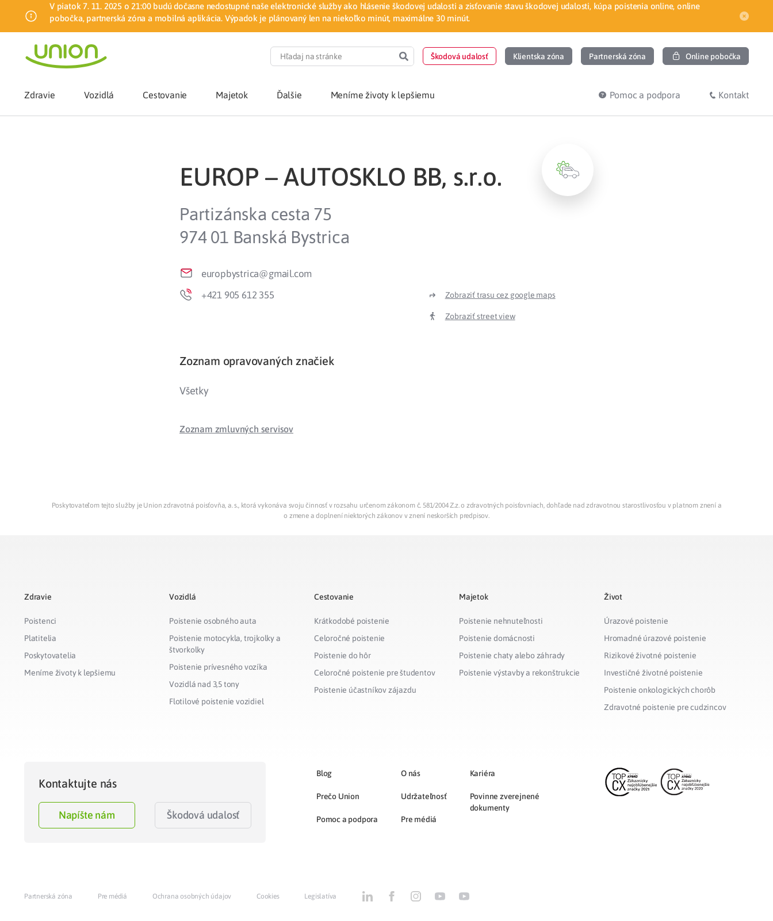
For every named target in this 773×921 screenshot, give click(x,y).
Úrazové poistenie (636, 620)
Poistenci (40, 620)
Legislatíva (320, 896)
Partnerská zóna (48, 896)
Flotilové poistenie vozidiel (216, 701)
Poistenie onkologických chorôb (659, 689)
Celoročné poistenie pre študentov (374, 672)
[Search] (404, 56)
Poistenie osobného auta (212, 620)
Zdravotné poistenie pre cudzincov (665, 707)
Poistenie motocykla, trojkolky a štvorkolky (225, 644)
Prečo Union (337, 796)
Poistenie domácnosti (497, 638)
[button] (459, 56)
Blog (324, 773)
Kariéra (483, 773)
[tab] (386, 360)
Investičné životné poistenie (653, 672)
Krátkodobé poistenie (351, 620)
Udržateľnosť (424, 796)
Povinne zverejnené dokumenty (504, 802)
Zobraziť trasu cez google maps (500, 295)
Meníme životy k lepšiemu (70, 672)
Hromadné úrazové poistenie (655, 638)
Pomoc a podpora (347, 819)
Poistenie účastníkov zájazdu (365, 689)
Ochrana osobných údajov (191, 896)
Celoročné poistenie (349, 638)
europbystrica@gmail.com (256, 273)
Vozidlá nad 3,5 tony (204, 684)
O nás (410, 773)
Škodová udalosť (203, 815)
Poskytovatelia (50, 655)
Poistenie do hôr (342, 655)
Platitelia (40, 638)
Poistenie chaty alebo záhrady (512, 655)
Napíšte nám (87, 815)
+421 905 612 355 (237, 295)
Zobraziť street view (480, 316)
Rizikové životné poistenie (650, 655)
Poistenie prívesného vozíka (218, 666)
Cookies (268, 896)
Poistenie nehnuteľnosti (500, 620)
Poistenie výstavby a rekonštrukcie (519, 672)
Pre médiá (419, 819)
